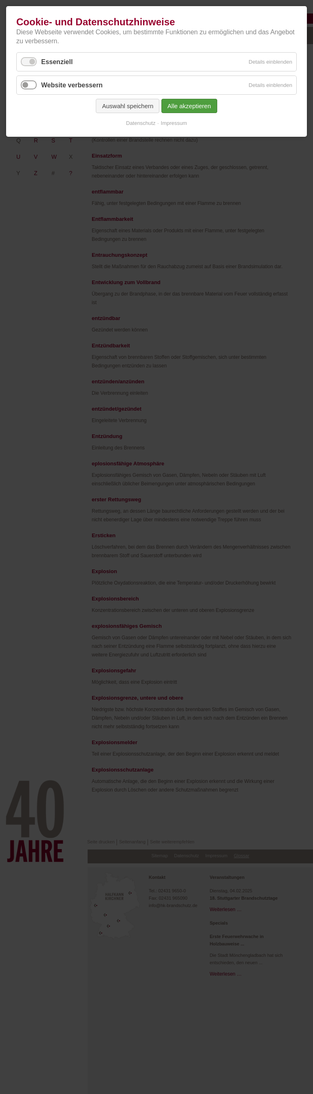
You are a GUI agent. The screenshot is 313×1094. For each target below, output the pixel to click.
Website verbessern (72, 85)
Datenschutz (140, 123)
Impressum (174, 123)
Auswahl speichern (127, 105)
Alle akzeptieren (189, 105)
